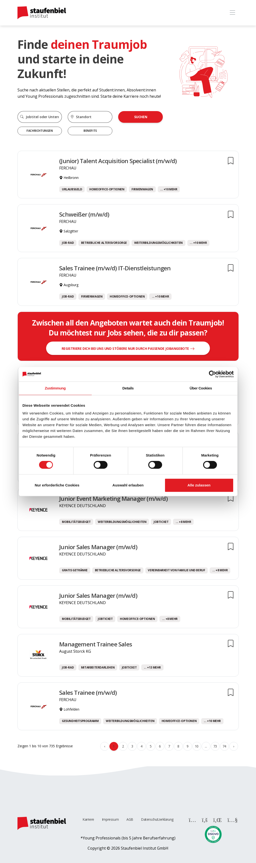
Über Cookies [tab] (201, 388)
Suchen (140, 116)
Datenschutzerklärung (157, 819)
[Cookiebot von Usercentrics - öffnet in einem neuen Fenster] (212, 374)
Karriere (88, 819)
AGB (129, 819)
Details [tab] (127, 388)
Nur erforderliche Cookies (57, 485)
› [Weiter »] (233, 746)
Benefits (90, 131)
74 (224, 746)
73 (215, 746)
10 (196, 746)
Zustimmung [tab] (55, 388)
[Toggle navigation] (232, 13)
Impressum (110, 819)
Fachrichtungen (39, 131)
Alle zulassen (198, 485)
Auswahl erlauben (127, 485)
